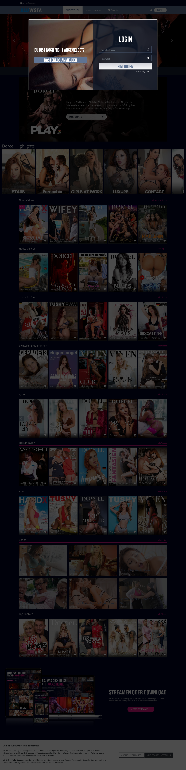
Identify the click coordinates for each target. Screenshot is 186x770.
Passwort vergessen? (142, 71)
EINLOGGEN (125, 67)
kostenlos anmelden (60, 60)
